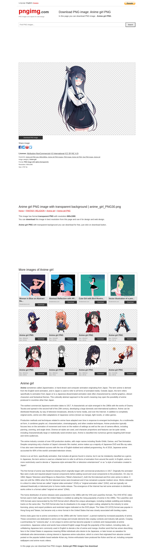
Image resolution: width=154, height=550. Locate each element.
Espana (35, 3)
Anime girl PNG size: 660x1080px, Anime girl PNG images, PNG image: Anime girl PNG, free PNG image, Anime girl (63, 157)
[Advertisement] (77, 46)
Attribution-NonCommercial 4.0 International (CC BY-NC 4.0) (52, 153)
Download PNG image (31, 137)
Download (41, 305)
